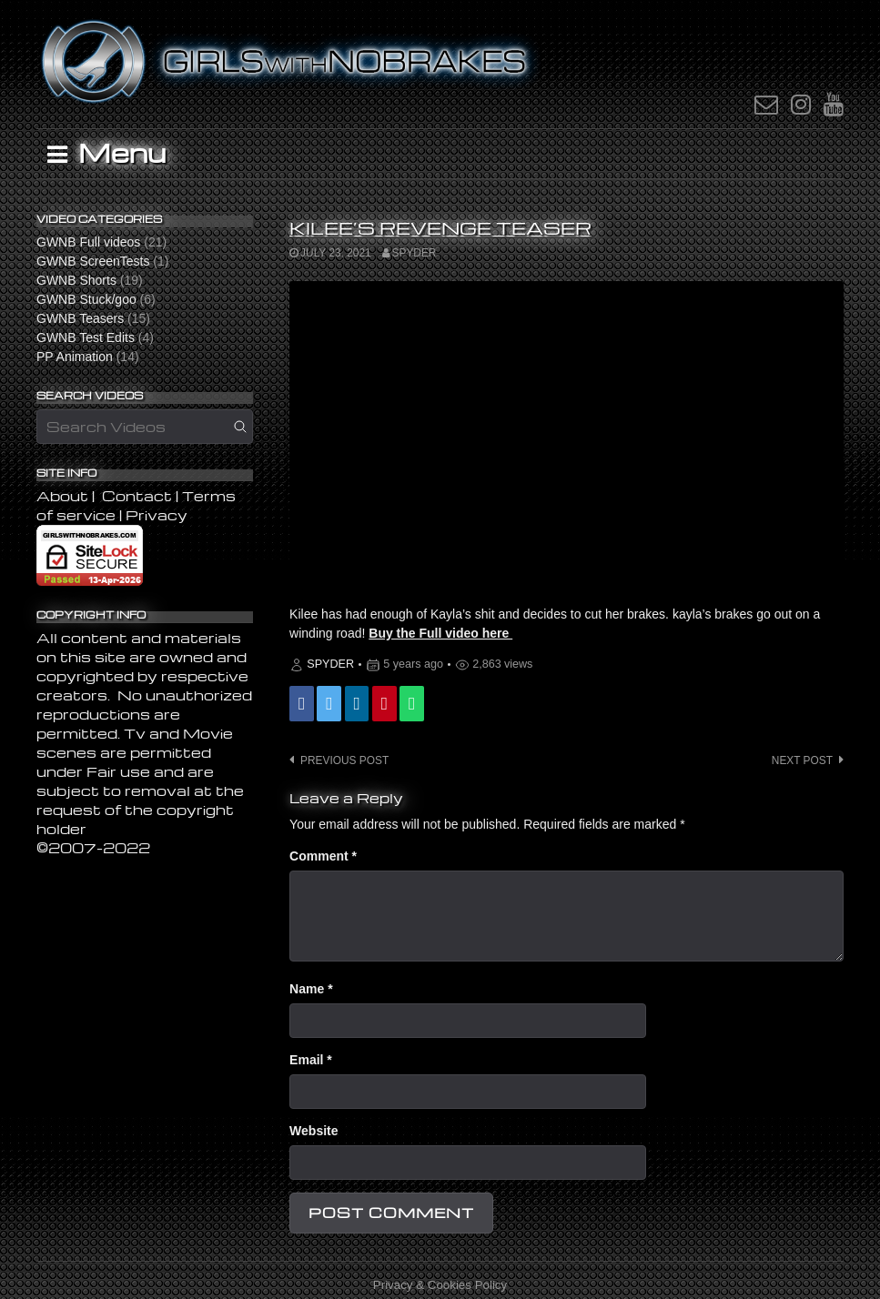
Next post (802, 760)
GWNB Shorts (76, 280)
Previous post (344, 760)
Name (310, 989)
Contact (137, 496)
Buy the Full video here (440, 633)
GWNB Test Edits (85, 337)
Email (310, 1059)
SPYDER (414, 253)
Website (313, 1130)
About (64, 496)
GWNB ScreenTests (92, 261)
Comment (323, 856)
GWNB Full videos (88, 242)
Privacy (156, 515)
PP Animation (74, 356)
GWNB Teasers (80, 318)
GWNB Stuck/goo (86, 299)
